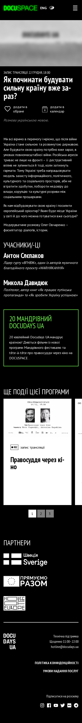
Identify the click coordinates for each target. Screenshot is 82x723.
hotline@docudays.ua (65, 646)
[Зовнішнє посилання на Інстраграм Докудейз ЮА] (42, 705)
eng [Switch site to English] (43, 8)
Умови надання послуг (61, 671)
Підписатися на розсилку (62, 696)
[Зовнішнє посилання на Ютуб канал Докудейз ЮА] (56, 705)
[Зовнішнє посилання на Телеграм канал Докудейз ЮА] (76, 705)
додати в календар (53, 109)
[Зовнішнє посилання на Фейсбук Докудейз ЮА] (49, 705)
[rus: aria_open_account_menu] (75, 8)
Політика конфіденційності (57, 663)
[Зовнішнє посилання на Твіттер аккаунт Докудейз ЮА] (62, 705)
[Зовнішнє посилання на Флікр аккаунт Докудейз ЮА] (69, 705)
